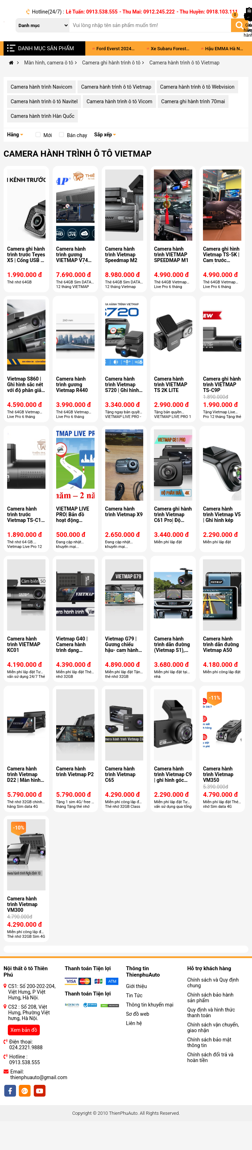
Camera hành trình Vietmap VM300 (22, 904)
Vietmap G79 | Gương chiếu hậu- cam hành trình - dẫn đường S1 (122, 650)
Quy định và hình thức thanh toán (211, 1012)
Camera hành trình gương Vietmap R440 (72, 384)
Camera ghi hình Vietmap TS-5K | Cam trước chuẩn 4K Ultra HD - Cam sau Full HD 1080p (221, 263)
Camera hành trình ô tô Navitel (44, 101)
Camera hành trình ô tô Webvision (197, 87)
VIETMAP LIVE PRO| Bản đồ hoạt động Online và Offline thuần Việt (74, 520)
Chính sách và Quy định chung (213, 982)
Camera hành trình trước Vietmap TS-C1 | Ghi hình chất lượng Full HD (25, 520)
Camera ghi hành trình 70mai (193, 101)
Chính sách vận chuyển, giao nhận (213, 1027)
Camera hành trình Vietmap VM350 (218, 774)
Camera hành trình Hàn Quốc (42, 116)
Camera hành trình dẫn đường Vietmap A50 (221, 644)
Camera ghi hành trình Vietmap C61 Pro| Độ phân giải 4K (173, 517)
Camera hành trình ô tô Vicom (119, 101)
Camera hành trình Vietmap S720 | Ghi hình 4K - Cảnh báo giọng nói (122, 390)
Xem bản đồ (24, 1030)
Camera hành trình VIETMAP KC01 (24, 644)
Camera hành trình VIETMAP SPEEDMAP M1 (171, 254)
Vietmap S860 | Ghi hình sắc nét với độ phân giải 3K (25, 387)
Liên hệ (134, 1023)
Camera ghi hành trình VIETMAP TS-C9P (222, 384)
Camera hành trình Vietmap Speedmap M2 (121, 254)
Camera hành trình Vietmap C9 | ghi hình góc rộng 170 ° (173, 777)
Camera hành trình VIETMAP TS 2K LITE (170, 384)
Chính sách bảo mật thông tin (209, 1042)
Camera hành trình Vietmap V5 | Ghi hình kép (222, 514)
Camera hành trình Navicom (41, 87)
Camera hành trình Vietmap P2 (75, 771)
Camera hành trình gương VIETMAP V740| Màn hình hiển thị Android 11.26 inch (74, 263)
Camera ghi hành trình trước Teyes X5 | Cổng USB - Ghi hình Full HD (26, 257)
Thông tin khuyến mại (149, 1005)
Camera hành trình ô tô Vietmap (116, 87)
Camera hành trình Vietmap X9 (124, 511)
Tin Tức (134, 995)
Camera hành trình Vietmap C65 (120, 774)
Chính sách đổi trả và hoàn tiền (210, 1057)
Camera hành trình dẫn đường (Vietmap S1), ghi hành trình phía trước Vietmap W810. (172, 653)
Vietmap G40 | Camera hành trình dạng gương (72, 647)
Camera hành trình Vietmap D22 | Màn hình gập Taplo (24, 777)
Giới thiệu (136, 986)
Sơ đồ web (137, 1014)
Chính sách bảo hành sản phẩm (210, 997)
